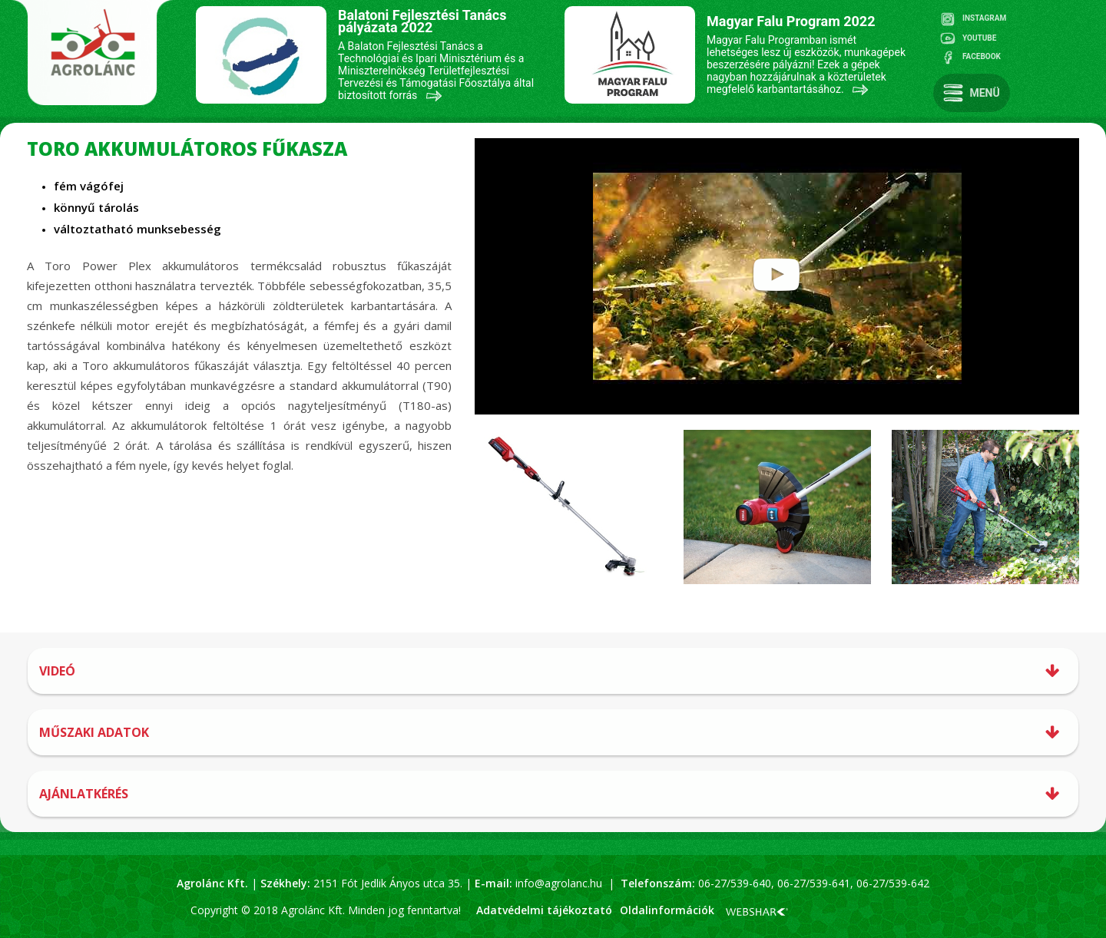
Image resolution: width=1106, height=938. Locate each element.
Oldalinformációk (667, 910)
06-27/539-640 (734, 883)
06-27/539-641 (812, 883)
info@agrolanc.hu (558, 883)
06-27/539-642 (892, 883)
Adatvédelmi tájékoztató (544, 910)
